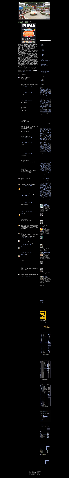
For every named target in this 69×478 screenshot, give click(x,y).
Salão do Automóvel (43, 192)
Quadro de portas (42, 184)
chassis (49, 104)
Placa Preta (44, 168)
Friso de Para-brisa (42, 132)
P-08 (48, 163)
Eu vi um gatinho (43, 122)
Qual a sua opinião (48, 184)
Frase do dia (45, 131)
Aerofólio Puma (47, 90)
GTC (48, 137)
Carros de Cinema (48, 102)
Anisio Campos (48, 92)
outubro (43, 50)
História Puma (42, 142)
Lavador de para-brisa (43, 148)
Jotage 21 (22, 213)
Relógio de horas (46, 188)
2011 (41, 80)
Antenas (41, 93)
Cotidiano (49, 109)
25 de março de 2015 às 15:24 (26, 100)
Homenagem (49, 142)
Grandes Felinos (46, 133)
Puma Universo (42, 303)
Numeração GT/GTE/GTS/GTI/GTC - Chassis (46, 237)
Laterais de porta (47, 147)
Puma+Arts (48, 182)
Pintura (46, 167)
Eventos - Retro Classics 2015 (45, 60)
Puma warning (43, 182)
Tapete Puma (45, 197)
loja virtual (29, 67)
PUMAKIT (41, 183)
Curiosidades (45, 110)
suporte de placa (49, 195)
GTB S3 (41, 137)
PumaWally (46, 183)
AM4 (40, 92)
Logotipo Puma (49, 150)
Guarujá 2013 (42, 141)
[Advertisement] (25, 286)
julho (42, 54)
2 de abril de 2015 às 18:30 (26, 244)
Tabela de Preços (44, 196)
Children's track (42, 106)
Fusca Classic (42, 300)
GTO (42, 140)
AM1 (43, 91)
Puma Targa (43, 181)
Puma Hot (41, 179)
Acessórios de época (48, 89)
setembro (43, 51)
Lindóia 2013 (46, 149)
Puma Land (41, 302)
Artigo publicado (46, 95)
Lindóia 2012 (41, 149)
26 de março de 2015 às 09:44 (26, 185)
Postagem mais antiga (35, 293)
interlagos (48, 144)
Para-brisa (47, 164)
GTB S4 (44, 137)
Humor (42, 143)
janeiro (43, 75)
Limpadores (48, 148)
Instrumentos (41, 144)
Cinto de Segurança (48, 106)
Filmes (41, 129)
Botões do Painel (43, 98)
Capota (45, 101)
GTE (41, 138)
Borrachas (49, 97)
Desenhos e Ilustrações (44, 111)
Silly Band (44, 194)
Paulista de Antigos (48, 165)
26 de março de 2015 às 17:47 (26, 202)
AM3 (48, 91)
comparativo (43, 107)
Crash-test (41, 110)
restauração (47, 190)
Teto (49, 197)
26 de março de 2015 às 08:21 (26, 180)
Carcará (49, 101)
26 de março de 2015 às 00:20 (26, 158)
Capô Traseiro (41, 101)
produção (48, 172)
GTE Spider (45, 139)
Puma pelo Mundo (44, 180)
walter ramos (22, 246)
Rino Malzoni (45, 191)
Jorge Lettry (45, 145)
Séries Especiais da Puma (43, 193)
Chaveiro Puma (42, 105)
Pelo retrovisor (43, 166)
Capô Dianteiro (47, 100)
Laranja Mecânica (42, 147)
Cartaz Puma (46, 103)
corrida (43, 109)
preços (48, 171)
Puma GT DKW (46, 178)
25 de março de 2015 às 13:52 (26, 80)
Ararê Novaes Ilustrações (43, 304)
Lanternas (41, 146)
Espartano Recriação (43, 120)
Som (40, 195)
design (49, 111)
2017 (41, 44)
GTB (44, 135)
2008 (41, 84)
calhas (48, 99)
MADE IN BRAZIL (43, 152)
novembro (43, 49)
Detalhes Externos (44, 112)
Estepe (50, 121)
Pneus (45, 170)
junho (42, 55)
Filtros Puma (45, 129)
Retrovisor (41, 191)
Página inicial (29, 293)
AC (40, 88)
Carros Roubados (42, 103)
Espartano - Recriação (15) (46, 268)
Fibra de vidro (49, 128)
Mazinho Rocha (23, 76)
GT (50, 133)
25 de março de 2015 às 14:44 (26, 92)
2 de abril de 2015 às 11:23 (26, 237)
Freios (49, 131)
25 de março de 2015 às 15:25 (26, 105)
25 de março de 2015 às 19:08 (26, 132)
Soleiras (48, 194)
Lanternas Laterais (47, 146)
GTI (50, 139)
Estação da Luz (45, 121)
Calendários (42, 99)
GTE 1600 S (46, 138)
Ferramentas (44, 128)
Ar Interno (47, 94)
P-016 (46, 162)
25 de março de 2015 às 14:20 (26, 86)
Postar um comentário (21, 278)
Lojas (41, 151)
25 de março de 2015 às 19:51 (26, 142)
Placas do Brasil (45, 169)
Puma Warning (43, 64)
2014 (41, 76)
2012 (41, 79)
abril (42, 58)
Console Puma (45, 108)
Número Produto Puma (47, 160)
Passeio (44, 165)
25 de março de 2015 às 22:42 (26, 153)
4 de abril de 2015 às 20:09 (26, 252)
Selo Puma (48, 192)
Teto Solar (41, 198)
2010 (41, 81)
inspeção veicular (46, 143)
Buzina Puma (49, 98)
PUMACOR (44, 228)
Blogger (45, 21)
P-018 (50, 162)
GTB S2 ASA (48, 136)
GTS (46, 140)
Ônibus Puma (48, 161)
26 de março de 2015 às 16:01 (26, 195)
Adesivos (42, 90)
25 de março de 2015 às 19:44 (26, 137)
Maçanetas (49, 151)
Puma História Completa (44, 65)
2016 (41, 45)
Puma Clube (41, 301)
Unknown (22, 187)
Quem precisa (44, 186)
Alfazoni (41, 91)
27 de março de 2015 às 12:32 (26, 211)
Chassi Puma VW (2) (45, 276)
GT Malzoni (44, 134)
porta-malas (44, 171)
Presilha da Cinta (42, 172)
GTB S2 (42, 136)
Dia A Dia (44, 113)
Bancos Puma (47, 96)
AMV (43, 92)
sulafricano (44, 195)
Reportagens (43, 189)
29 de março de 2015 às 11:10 (26, 229)
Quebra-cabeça (43, 185)
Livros (24, 71)
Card (40, 102)
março (43, 59)
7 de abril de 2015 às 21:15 (26, 258)
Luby (21, 177)
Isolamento (41, 145)
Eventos (45, 123)
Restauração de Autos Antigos (25, 139)
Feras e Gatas (43, 61)
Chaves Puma (48, 105)
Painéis (43, 164)
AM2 (46, 91)
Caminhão (41, 100)
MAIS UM (48, 152)
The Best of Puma (46, 198)
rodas (50, 191)
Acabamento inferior (44, 88)
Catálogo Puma (44, 104)
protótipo (44, 173)
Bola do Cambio (45, 97)
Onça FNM (44, 161)
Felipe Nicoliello (23, 239)
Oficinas (41, 161)
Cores (50, 108)
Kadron (49, 145)
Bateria (41, 97)
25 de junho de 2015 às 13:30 (26, 276)
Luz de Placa (44, 151)
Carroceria (43, 102)
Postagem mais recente (21, 293)
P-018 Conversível (44, 163)
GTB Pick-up (49, 135)
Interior (45, 144)
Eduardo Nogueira (23, 254)
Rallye (45, 187)
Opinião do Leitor (42, 162)
